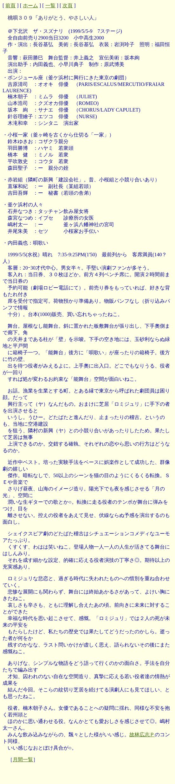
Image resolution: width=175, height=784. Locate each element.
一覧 (50, 5)
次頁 (67, 5)
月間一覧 (23, 759)
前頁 (10, 5)
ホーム (30, 5)
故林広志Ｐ (142, 734)
